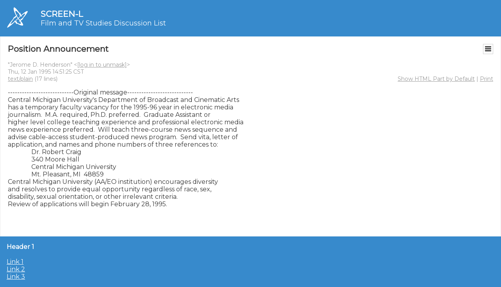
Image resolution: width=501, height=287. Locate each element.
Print (486, 78)
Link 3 (16, 276)
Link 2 (16, 269)
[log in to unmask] (102, 64)
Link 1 (15, 261)
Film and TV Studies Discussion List (103, 23)
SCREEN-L (62, 14)
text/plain (20, 78)
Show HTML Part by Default (436, 78)
